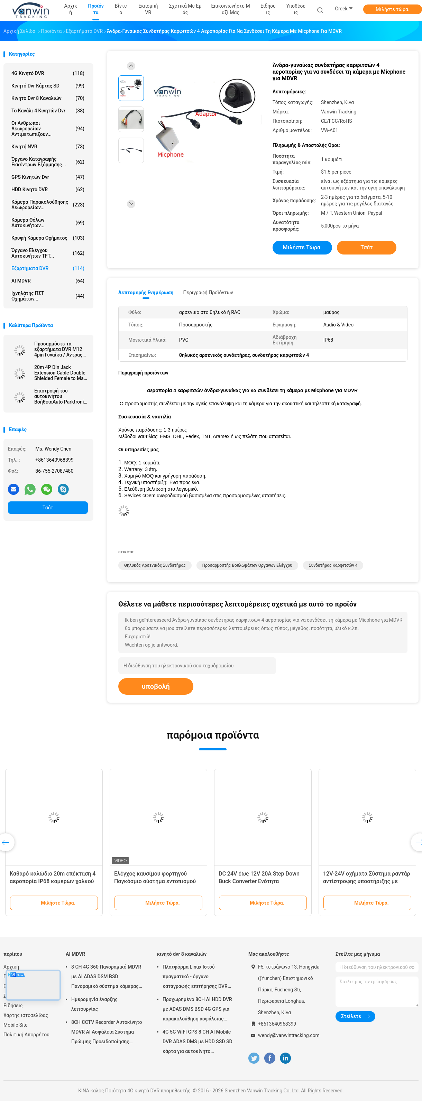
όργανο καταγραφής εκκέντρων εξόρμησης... (47, 161)
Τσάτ (48, 507)
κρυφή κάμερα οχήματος (47, 237)
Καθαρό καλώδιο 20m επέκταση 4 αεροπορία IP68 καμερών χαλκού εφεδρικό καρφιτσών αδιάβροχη (52, 881)
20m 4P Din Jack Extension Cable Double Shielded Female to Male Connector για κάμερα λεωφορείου (61, 372)
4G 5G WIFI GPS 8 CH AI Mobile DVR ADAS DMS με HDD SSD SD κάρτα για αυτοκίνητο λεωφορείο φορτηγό (197, 1042)
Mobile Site (15, 1025)
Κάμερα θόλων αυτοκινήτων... (47, 222)
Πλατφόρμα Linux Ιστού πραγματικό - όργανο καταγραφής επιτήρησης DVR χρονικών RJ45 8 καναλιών (195, 977)
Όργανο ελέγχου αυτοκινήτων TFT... (47, 253)
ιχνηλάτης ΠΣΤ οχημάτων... (47, 296)
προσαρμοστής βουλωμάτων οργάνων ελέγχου (247, 565)
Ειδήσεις (13, 1005)
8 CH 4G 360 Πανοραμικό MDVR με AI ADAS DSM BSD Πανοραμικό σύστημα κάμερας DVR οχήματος (106, 977)
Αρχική (11, 967)
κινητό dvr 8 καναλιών (47, 98)
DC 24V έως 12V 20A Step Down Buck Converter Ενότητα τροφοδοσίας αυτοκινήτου (259, 881)
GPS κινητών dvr (47, 177)
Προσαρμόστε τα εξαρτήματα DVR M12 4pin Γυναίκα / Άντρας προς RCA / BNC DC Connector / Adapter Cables (58, 349)
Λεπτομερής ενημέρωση (145, 292)
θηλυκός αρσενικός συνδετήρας (155, 565)
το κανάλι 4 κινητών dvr (47, 110)
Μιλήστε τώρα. (392, 9)
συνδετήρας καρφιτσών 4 (333, 565)
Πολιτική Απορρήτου (26, 1034)
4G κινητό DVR (47, 73)
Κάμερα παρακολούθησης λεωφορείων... (47, 204)
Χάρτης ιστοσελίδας (25, 1015)
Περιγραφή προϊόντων (208, 292)
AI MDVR (47, 280)
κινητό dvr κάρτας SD (47, 85)
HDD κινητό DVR (47, 189)
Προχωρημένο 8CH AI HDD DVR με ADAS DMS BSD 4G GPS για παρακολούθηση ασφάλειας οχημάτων (197, 1010)
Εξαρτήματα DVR (47, 268)
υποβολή (156, 686)
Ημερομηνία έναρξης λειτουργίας (94, 1004)
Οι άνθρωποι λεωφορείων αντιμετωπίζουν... (47, 128)
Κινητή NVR (47, 146)
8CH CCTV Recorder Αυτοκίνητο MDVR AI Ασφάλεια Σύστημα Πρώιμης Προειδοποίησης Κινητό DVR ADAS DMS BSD (106, 1032)
